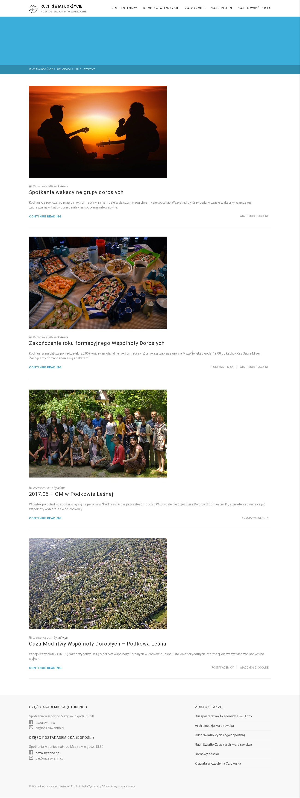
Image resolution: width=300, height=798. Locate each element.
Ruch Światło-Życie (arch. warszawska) (223, 744)
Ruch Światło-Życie (161, 8)
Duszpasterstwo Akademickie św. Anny (223, 716)
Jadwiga (63, 186)
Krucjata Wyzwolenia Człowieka (218, 763)
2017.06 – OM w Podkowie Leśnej (71, 494)
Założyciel (195, 8)
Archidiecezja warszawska (214, 726)
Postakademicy (223, 367)
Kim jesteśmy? (125, 8)
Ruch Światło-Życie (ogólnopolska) (220, 735)
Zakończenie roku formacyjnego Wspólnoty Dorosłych (97, 343)
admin (61, 488)
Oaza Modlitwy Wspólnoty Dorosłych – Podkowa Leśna (97, 644)
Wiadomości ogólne (254, 216)
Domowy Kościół (207, 754)
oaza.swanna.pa (47, 753)
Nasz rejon (221, 8)
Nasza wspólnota (254, 8)
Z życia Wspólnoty (255, 517)
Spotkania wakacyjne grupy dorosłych (76, 192)
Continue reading (45, 216)
